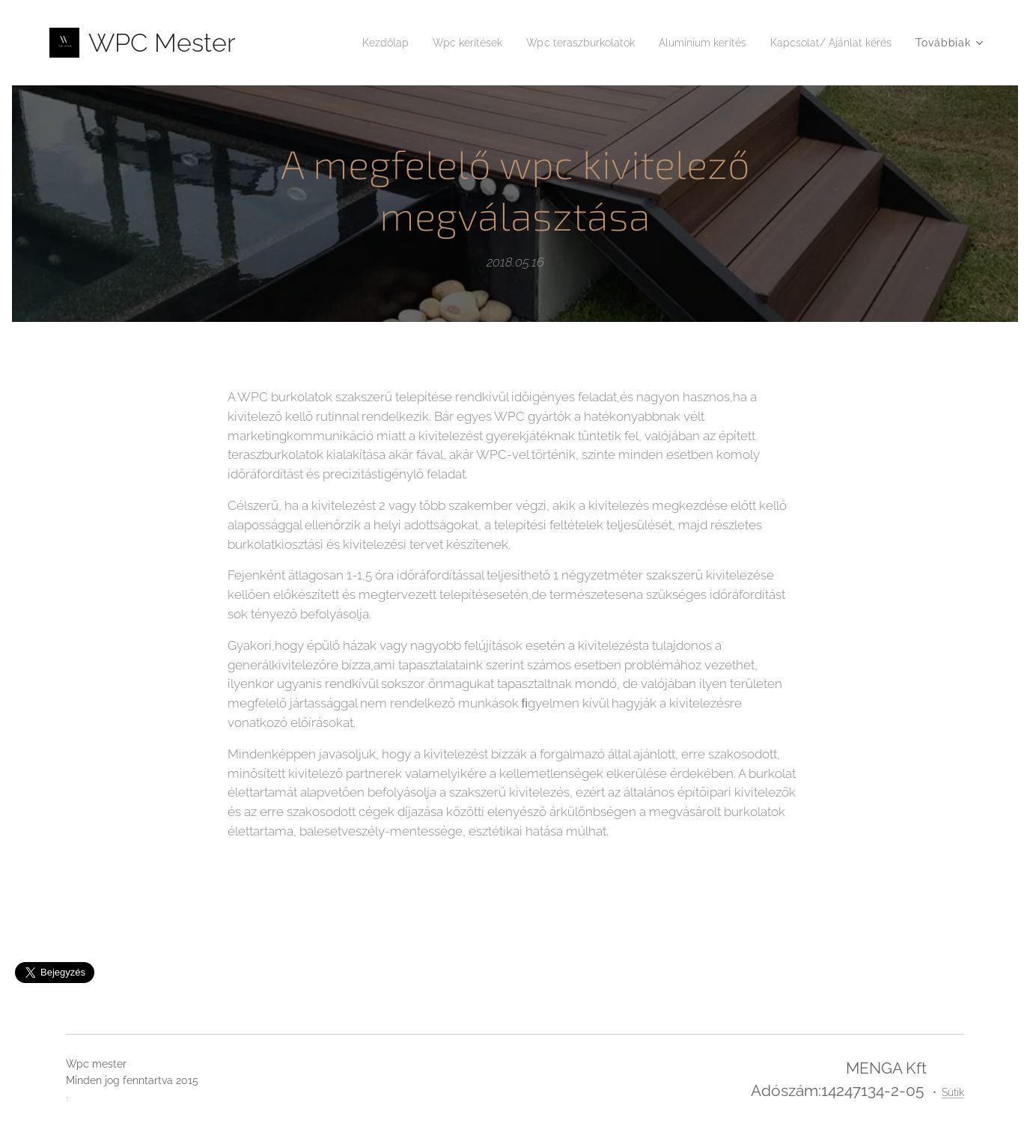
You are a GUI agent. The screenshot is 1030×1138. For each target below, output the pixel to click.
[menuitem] (343, 42)
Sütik (953, 1092)
